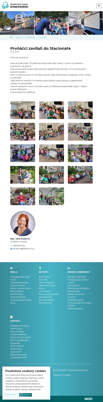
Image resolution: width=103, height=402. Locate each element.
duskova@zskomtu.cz (23, 248)
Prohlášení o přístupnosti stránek (70, 370)
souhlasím (25, 395)
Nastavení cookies (61, 375)
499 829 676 (19, 246)
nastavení (11, 395)
